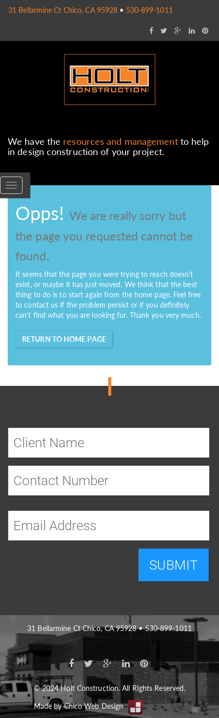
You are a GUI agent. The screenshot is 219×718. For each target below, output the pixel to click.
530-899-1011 (149, 10)
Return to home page (64, 339)
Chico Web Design (94, 706)
